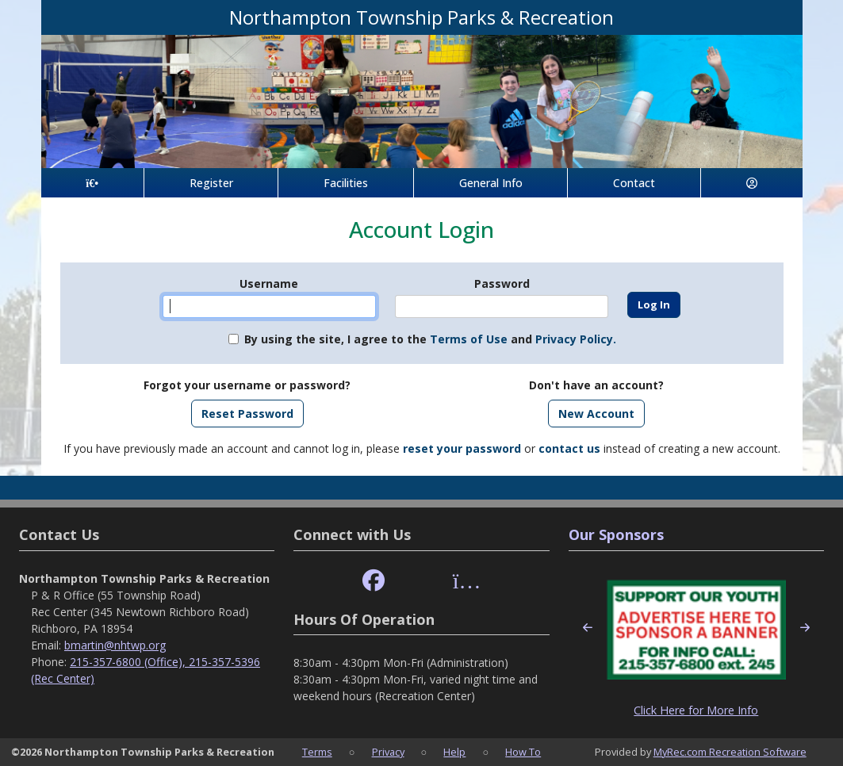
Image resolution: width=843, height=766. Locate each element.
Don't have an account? (596, 385)
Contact (634, 182)
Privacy (388, 752)
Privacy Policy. (575, 339)
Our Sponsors (616, 534)
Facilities (346, 182)
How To (523, 752)
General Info (491, 182)
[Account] (752, 182)
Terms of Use (469, 339)
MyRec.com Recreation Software (730, 752)
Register (211, 182)
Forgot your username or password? (247, 385)
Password (502, 283)
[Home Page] (92, 182)
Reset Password (247, 413)
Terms (317, 752)
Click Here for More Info (696, 710)
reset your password (462, 448)
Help (454, 752)
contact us (569, 448)
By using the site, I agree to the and (430, 339)
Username (268, 283)
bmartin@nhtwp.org (115, 645)
